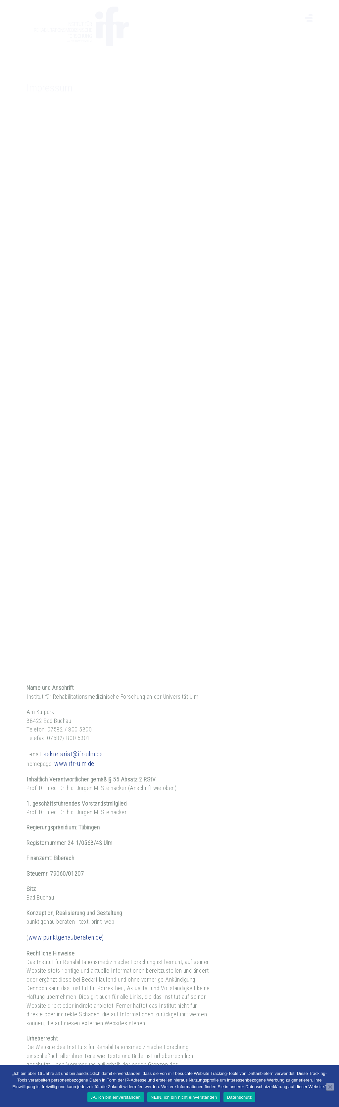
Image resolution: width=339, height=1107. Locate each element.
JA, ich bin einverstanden (116, 1097)
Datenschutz (239, 1097)
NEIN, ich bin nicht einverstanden (184, 1097)
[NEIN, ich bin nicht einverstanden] (330, 1087)
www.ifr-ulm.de (74, 752)
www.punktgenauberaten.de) (66, 926)
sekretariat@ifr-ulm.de (73, 742)
